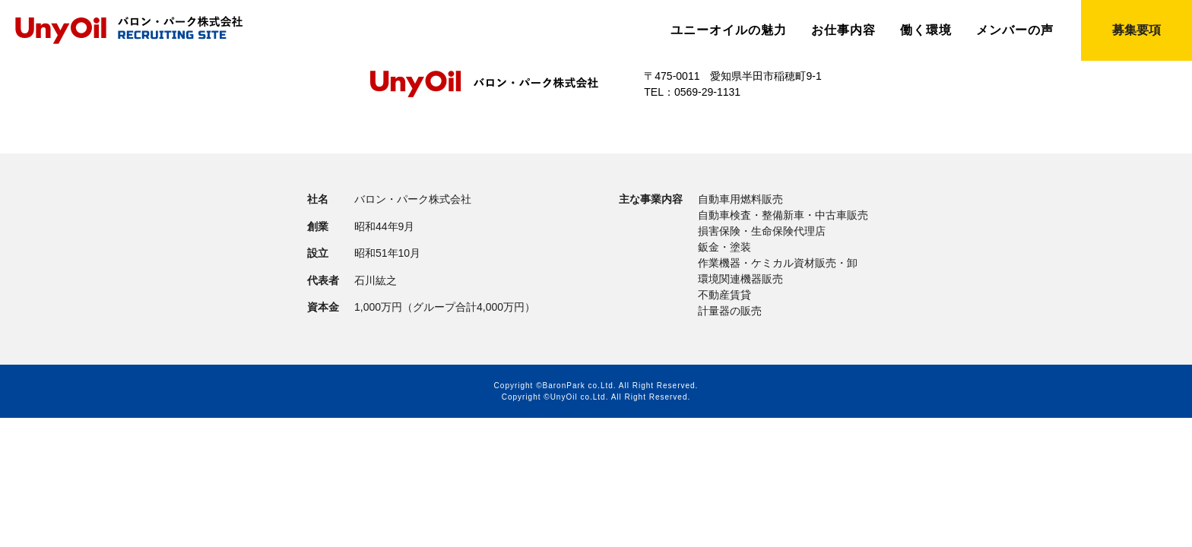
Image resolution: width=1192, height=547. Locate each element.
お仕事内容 (843, 30)
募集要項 (1136, 30)
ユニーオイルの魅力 (728, 30)
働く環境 (926, 30)
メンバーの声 (1015, 30)
